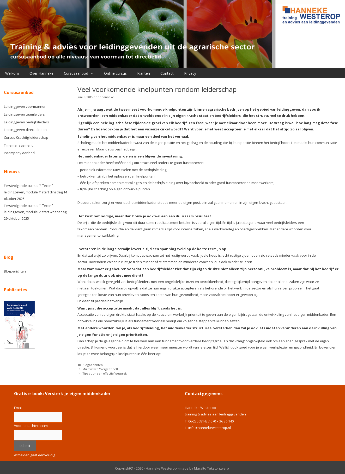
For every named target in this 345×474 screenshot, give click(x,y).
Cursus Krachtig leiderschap (26, 137)
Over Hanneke (41, 73)
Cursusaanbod (81, 73)
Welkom (12, 73)
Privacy (190, 73)
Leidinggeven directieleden (25, 129)
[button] (93, 73)
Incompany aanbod (19, 152)
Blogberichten (92, 365)
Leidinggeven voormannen (25, 106)
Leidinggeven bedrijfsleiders (26, 122)
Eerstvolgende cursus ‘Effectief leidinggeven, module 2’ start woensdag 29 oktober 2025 (35, 212)
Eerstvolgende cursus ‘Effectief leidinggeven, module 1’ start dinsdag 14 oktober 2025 (35, 192)
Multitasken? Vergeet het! (100, 369)
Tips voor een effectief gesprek (104, 373)
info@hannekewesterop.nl (209, 427)
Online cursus (115, 73)
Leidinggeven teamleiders (24, 114)
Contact (167, 73)
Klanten (143, 73)
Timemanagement (18, 145)
